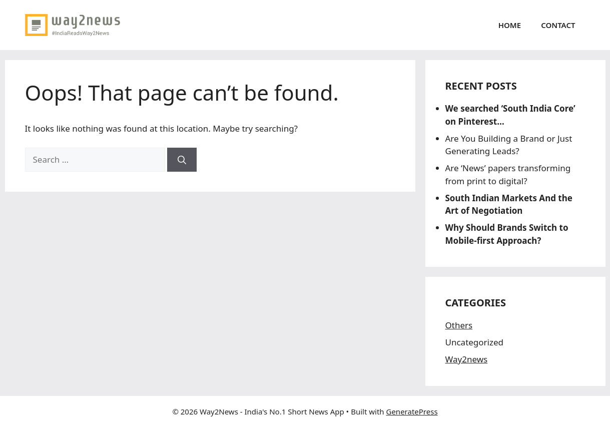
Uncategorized (474, 342)
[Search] (182, 160)
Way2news (466, 359)
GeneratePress (411, 411)
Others (459, 325)
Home (509, 25)
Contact (558, 25)
